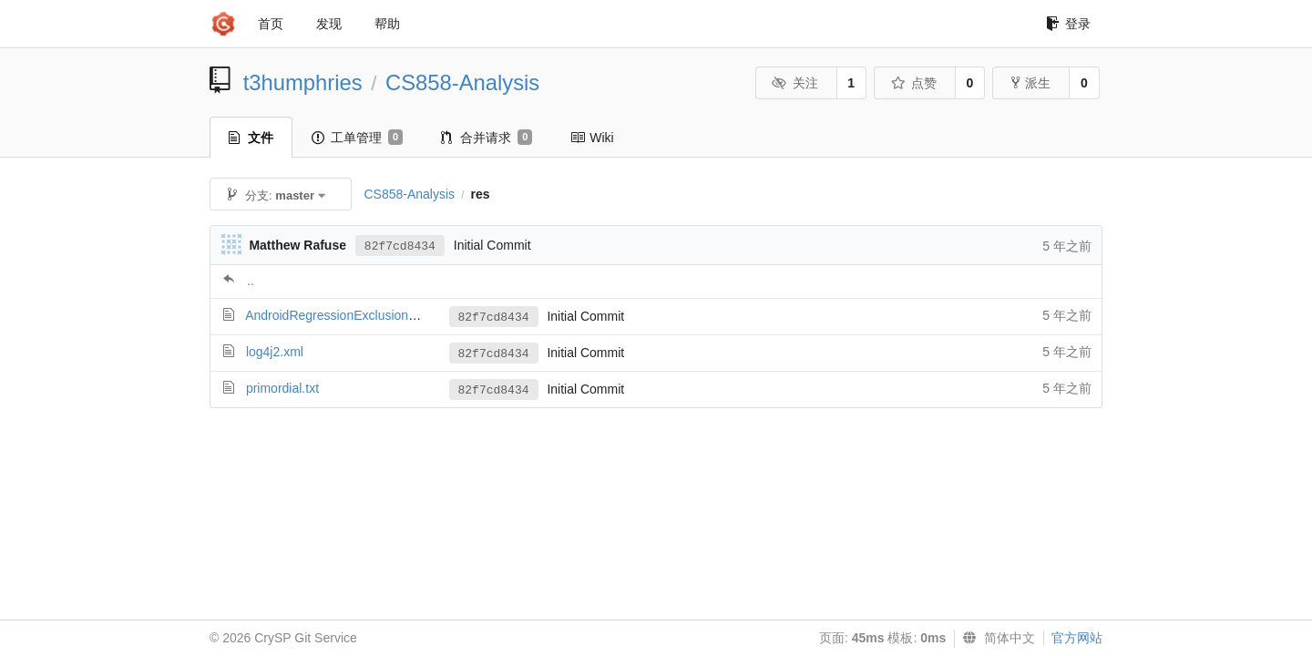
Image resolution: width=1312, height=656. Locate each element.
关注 (795, 83)
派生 (1031, 83)
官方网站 (1076, 637)
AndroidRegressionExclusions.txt (338, 315)
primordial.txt (282, 388)
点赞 (913, 83)
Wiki (591, 137)
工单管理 (357, 137)
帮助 (387, 23)
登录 (1068, 23)
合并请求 (486, 137)
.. (250, 280)
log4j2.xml (274, 351)
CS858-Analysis (462, 82)
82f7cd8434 (400, 246)
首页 (270, 23)
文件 (251, 137)
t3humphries (303, 82)
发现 (329, 23)
